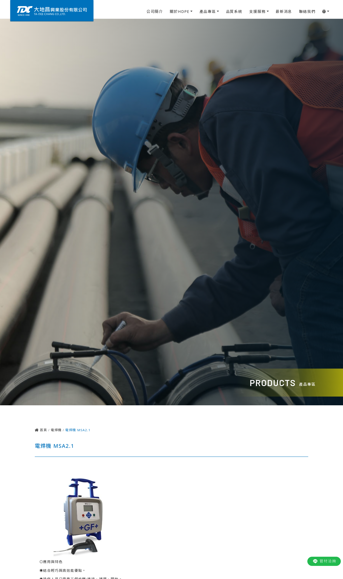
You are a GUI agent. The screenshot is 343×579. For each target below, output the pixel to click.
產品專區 (208, 11)
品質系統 (234, 11)
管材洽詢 (324, 561)
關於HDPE (179, 11)
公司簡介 (155, 11)
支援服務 (257, 11)
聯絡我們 (307, 11)
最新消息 (284, 11)
